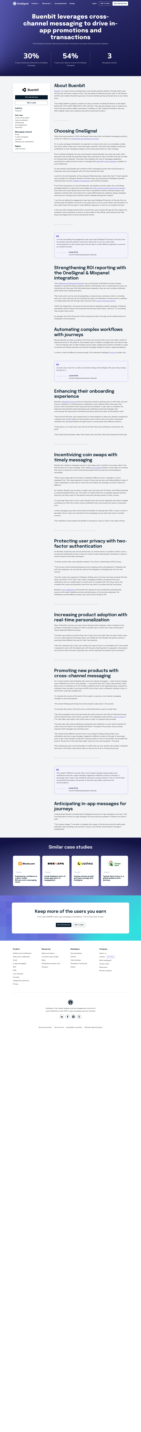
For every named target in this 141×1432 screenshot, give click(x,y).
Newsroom (103, 967)
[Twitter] (79, 1016)
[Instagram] (73, 1016)
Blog (43, 960)
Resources (47, 3)
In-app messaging (19, 964)
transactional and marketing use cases (85, 139)
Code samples (75, 960)
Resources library (48, 953)
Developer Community (78, 964)
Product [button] (35, 3)
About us (102, 953)
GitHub (73, 957)
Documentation (61, 3)
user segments (96, 468)
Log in (94, 3)
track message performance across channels (109, 188)
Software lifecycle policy (93, 1027)
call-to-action (119, 717)
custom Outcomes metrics (105, 301)
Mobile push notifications (22, 953)
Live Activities (18, 974)
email (98, 161)
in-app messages (110, 161)
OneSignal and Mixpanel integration (71, 283)
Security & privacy (45, 1027)
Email (15, 960)
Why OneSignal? (105, 960)
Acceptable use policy (74, 1027)
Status (72, 967)
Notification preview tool (51, 964)
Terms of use (59, 1027)
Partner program (105, 971)
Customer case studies (50, 957)
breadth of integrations (81, 181)
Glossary (45, 967)
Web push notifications (21, 957)
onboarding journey (69, 402)
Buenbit (57, 91)
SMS (69, 419)
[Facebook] (67, 1016)
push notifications (68, 590)
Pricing (72, 3)
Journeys (113, 352)
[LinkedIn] (62, 1016)
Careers (102, 957)
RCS (14, 967)
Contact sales (104, 964)
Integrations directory (21, 981)
